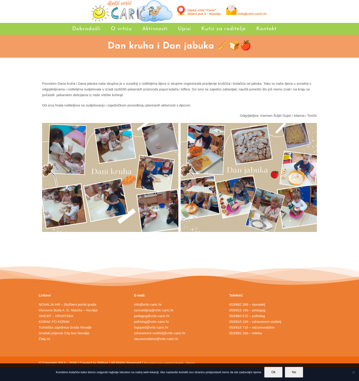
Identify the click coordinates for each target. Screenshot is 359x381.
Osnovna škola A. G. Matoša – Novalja (68, 310)
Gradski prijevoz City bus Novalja (64, 333)
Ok (273, 372)
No (294, 372)
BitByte (103, 363)
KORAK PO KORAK (54, 322)
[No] (353, 372)
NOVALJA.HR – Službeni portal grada (67, 304)
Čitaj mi (44, 339)
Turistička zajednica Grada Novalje (65, 327)
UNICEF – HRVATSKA (56, 316)
